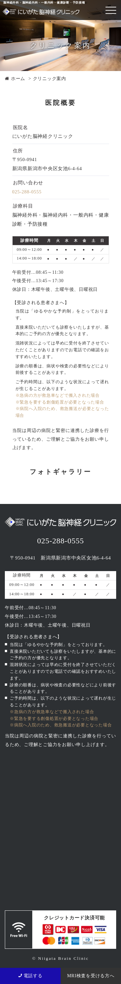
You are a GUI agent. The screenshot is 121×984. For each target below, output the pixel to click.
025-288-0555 (27, 191)
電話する (30, 975)
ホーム (15, 78)
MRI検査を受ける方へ (91, 975)
